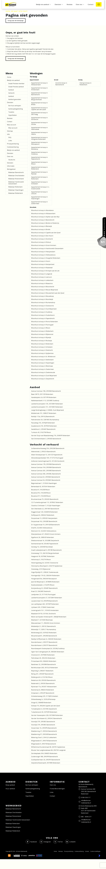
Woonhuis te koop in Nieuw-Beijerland (44, 290)
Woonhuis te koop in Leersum (41, 277)
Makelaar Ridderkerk (15, 193)
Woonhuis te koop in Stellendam (42, 360)
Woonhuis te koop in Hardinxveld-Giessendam (47, 248)
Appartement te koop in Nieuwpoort (39, 143)
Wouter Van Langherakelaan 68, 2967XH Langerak (48, 750)
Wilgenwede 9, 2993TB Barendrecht (43, 744)
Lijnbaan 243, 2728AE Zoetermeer (43, 607)
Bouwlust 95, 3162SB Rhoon (41, 493)
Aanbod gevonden (14, 99)
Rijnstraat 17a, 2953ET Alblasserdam (44, 687)
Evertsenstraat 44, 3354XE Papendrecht (44, 544)
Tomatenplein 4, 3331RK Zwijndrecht (44, 709)
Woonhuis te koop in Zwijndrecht (42, 379)
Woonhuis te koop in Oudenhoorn (43, 315)
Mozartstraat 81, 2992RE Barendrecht (44, 636)
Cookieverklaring (13, 147)
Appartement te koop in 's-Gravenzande (40, 188)
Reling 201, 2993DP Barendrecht (42, 674)
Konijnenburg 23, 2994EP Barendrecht (44, 588)
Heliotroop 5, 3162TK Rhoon (41, 559)
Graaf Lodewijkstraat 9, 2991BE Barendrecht (46, 550)
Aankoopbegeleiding (15, 109)
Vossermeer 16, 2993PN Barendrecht (44, 728)
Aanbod (11, 90)
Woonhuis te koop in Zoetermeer (42, 369)
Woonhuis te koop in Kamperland (42, 264)
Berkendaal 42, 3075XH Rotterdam (43, 486)
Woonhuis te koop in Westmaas (42, 366)
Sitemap (10, 131)
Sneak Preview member (16, 83)
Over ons (10, 156)
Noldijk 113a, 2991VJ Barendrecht (42, 416)
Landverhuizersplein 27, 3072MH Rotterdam (46, 598)
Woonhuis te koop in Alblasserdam (43, 213)
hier (33, 54)
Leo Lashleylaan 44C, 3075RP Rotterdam (45, 604)
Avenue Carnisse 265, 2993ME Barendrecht (46, 471)
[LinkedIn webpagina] (70, 841)
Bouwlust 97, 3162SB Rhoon (41, 496)
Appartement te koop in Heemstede (39, 128)
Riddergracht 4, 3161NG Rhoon (42, 677)
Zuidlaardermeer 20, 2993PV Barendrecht (45, 760)
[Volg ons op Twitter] (58, 841)
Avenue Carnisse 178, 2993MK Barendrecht (46, 464)
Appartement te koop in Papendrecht (39, 158)
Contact (9, 122)
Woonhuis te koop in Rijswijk (41, 337)
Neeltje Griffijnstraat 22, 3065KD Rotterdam (46, 639)
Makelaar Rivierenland (16, 179)
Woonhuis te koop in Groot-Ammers (43, 245)
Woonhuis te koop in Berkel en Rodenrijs (45, 223)
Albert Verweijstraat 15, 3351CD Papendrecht (46, 455)
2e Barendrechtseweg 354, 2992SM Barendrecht (47, 448)
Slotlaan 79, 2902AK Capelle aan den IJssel (45, 706)
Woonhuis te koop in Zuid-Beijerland (44, 376)
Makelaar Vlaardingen (15, 190)
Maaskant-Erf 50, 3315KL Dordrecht (43, 614)
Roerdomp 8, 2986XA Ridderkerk (42, 690)
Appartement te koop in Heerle (39, 133)
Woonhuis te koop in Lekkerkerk (42, 280)
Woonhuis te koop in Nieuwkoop (42, 296)
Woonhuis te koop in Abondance (42, 210)
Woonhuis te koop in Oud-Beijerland (43, 309)
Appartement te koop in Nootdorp (39, 148)
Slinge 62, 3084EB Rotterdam (41, 703)
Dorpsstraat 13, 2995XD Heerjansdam (44, 518)
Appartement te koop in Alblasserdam (39, 84)
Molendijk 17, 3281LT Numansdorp (43, 629)
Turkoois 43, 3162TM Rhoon (41, 432)
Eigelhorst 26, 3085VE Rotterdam (42, 537)
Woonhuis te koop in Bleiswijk (41, 226)
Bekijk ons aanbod (13, 80)
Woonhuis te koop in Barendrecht (42, 220)
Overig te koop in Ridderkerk (85, 84)
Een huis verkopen (14, 106)
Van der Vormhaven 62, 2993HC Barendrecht (46, 718)
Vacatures (11, 160)
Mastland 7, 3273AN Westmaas (42, 620)
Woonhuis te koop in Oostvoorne (42, 306)
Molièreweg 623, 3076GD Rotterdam (43, 633)
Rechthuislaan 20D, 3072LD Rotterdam (44, 668)
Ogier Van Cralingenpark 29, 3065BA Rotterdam (47, 652)
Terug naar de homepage (15, 20)
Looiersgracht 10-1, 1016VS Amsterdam (45, 610)
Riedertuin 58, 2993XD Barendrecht (43, 680)
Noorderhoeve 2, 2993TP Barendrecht (44, 642)
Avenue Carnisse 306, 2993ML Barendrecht (46, 474)
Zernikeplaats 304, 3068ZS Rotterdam (44, 753)
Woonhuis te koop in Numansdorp (43, 302)
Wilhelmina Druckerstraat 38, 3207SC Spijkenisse (48, 747)
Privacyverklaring (13, 144)
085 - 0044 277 (86, 817)
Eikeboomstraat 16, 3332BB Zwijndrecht (45, 540)
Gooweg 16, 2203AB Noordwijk (42, 547)
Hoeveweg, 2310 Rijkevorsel (40, 569)
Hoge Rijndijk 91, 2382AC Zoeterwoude (44, 572)
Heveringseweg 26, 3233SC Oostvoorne (44, 563)
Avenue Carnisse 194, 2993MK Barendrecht (46, 467)
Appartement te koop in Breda (39, 103)
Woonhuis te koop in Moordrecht (42, 287)
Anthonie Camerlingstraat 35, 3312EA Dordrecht (47, 461)
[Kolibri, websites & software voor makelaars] (99, 855)
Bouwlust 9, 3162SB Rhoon (40, 490)
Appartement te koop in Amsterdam (39, 89)
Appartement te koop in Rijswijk (39, 173)
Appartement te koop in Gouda (39, 123)
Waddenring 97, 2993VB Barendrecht (44, 734)
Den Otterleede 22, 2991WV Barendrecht (45, 509)
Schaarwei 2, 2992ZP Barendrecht (42, 693)
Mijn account (11, 125)
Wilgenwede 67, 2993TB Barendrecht (44, 741)
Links (10, 141)
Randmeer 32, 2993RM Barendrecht (43, 664)
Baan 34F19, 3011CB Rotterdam (42, 394)
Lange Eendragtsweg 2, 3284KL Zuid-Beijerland (47, 410)
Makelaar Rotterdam (15, 187)
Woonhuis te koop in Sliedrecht (42, 350)
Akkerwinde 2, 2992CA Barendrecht (43, 451)
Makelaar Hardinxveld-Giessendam (16, 183)
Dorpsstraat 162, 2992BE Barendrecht (44, 521)
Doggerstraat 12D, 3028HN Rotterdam (44, 512)
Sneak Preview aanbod (16, 87)
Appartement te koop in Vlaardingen (39, 198)
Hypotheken (12, 115)
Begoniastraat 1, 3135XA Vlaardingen (44, 483)
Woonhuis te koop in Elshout (41, 242)
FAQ (9, 137)
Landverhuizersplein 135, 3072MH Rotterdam (47, 404)
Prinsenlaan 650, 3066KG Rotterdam (43, 661)
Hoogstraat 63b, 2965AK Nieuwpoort (44, 579)
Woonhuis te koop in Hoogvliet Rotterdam (45, 258)
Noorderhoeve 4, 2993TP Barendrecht (44, 645)
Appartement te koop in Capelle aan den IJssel (39, 108)
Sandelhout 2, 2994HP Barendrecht (43, 429)
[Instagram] (45, 841)
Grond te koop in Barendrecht (61, 84)
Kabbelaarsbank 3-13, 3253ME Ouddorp (45, 400)
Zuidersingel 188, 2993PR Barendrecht (44, 756)
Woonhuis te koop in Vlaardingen (42, 363)
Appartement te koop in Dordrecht (39, 118)
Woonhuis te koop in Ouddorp (41, 312)
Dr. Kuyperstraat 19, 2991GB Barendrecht (45, 525)
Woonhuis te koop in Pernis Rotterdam (44, 322)
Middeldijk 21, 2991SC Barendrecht (43, 626)
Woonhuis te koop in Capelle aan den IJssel (46, 233)
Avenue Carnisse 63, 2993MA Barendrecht (45, 477)
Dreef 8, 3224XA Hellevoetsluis (41, 528)
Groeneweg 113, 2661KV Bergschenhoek (45, 553)
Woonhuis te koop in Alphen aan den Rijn (45, 217)
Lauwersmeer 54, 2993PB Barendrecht (44, 601)
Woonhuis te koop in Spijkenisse (42, 353)
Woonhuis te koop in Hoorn (40, 261)
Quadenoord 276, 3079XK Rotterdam (44, 426)
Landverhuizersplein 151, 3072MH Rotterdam (47, 407)
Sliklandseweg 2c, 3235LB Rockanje (43, 699)
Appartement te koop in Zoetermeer (39, 202)
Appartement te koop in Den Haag (39, 113)
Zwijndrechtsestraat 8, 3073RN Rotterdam (45, 763)
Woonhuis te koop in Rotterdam (42, 344)
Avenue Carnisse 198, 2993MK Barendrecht (46, 391)
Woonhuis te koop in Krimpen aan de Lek (45, 271)
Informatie (10, 166)
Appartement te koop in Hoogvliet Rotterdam (39, 138)
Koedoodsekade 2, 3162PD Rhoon (42, 585)
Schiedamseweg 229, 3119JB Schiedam (44, 696)
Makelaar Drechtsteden (16, 176)
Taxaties (11, 112)
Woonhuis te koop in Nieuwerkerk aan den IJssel (47, 293)
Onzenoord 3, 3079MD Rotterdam (43, 655)
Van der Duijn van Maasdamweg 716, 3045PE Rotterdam (50, 435)
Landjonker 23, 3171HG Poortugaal (43, 594)
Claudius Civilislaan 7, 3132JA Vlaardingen (45, 505)
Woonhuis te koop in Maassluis (42, 283)
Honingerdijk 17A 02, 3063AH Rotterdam (45, 575)
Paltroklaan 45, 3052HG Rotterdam (43, 658)
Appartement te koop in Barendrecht (39, 94)
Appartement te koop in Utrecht (39, 193)
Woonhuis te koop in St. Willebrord (43, 356)
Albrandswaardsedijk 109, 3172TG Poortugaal (47, 458)
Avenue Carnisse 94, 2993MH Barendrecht (45, 480)
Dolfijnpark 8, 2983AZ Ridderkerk (42, 515)
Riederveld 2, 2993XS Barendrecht (43, 683)
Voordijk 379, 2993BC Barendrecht (43, 722)
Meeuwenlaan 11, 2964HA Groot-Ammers (45, 623)
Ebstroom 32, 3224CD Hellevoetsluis (43, 531)
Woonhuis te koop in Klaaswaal (42, 268)
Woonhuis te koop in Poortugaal (42, 325)
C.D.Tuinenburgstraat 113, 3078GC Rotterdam (47, 502)
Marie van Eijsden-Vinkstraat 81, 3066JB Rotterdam (48, 617)
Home (9, 77)
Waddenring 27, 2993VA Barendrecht (44, 731)
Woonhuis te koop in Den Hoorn (42, 236)
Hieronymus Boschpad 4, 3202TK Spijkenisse (46, 566)
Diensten (10, 102)
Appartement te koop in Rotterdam (39, 178)
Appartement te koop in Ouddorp (39, 153)
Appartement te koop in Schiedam (39, 183)
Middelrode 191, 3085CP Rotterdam (43, 413)
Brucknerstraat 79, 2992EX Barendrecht (44, 499)
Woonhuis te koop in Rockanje (41, 341)
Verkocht (11, 93)
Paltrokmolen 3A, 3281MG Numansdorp (45, 420)
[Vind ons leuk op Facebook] (31, 841)
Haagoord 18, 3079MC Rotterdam (42, 556)
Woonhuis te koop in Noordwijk (42, 299)
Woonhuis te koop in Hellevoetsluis (43, 255)
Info (8, 134)
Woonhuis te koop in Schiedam (42, 347)
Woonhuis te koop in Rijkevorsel (42, 334)
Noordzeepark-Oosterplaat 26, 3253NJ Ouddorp (48, 648)
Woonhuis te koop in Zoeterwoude (43, 372)
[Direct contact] (99, 4)
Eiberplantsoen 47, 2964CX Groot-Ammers (45, 534)
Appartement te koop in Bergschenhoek (39, 99)
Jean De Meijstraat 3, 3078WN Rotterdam (45, 582)
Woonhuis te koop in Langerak (41, 274)
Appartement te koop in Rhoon (39, 163)
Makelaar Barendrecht (16, 172)
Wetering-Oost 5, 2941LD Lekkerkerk (43, 737)
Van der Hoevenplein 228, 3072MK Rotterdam (47, 715)
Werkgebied (11, 169)
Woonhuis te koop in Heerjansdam (43, 252)
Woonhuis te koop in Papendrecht (43, 318)
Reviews (9, 118)
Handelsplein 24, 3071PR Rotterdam (43, 397)
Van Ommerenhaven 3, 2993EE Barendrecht (46, 439)
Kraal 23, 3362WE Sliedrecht (40, 591)
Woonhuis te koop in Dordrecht (42, 239)
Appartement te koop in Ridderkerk (39, 168)
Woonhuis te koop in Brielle (40, 229)
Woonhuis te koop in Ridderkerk (42, 331)
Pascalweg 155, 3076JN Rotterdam (43, 423)
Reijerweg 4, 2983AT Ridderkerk (42, 671)
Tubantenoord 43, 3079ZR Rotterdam (44, 712)
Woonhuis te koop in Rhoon (40, 328)
